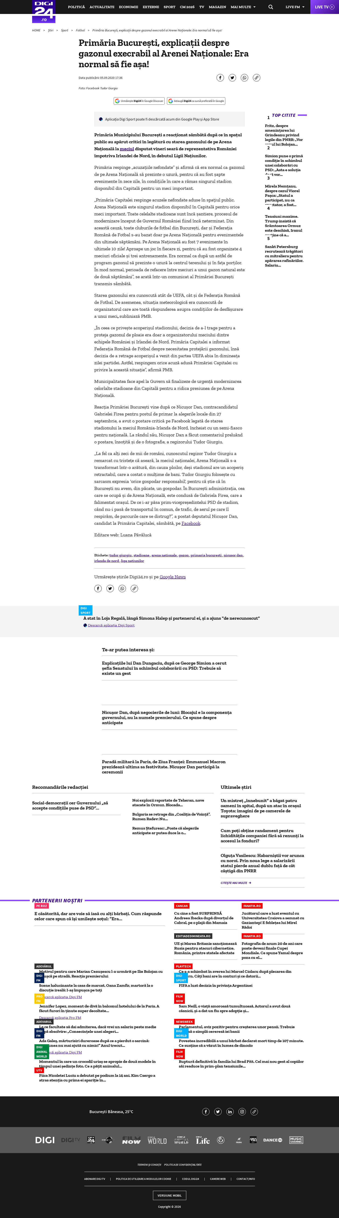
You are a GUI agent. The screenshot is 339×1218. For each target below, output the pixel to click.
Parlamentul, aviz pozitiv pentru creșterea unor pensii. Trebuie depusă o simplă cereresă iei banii (237, 1029)
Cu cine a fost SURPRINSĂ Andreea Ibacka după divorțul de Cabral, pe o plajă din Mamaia (204, 918)
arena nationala (164, 555)
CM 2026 (187, 7)
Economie (128, 7)
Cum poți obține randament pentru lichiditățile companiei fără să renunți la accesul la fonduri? (262, 835)
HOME (36, 30)
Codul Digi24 (190, 1179)
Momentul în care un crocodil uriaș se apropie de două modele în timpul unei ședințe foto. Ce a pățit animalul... (97, 1064)
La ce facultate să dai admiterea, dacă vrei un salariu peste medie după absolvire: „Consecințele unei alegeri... (97, 1029)
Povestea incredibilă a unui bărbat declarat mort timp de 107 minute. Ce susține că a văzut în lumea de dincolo (241, 1043)
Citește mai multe (234, 883)
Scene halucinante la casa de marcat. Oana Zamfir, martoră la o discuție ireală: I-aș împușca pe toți (96, 988)
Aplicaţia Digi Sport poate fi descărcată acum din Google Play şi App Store (162, 119)
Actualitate (102, 7)
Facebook (191, 523)
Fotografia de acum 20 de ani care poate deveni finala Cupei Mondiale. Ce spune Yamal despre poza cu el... (272, 950)
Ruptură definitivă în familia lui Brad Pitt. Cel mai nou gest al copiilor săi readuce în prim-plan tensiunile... (241, 1064)
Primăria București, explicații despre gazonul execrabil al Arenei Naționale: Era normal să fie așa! (157, 30)
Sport (169, 7)
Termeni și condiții (149, 1164)
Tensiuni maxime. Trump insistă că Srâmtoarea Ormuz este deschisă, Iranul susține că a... (283, 226)
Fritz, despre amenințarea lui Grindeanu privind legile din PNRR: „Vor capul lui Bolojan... (284, 135)
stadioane (142, 555)
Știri (51, 30)
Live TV (322, 7)
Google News (173, 576)
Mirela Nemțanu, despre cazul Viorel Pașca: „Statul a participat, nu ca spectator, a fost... (282, 195)
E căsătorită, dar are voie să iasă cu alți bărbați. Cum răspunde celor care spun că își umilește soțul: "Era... (98, 916)
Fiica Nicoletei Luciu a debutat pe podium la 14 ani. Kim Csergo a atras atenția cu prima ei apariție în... (97, 1078)
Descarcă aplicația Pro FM (60, 1017)
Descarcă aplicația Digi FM (60, 997)
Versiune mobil (170, 1195)
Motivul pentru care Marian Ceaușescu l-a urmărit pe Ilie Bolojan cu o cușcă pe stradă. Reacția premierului (101, 974)
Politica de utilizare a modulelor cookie (143, 1179)
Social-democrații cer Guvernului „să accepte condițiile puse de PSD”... (70, 805)
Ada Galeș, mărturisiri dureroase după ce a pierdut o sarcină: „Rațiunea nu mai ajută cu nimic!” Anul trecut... (94, 1043)
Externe (151, 7)
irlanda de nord (107, 561)
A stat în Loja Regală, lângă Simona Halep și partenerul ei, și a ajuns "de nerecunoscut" (171, 618)
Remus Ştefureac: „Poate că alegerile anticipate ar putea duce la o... (165, 830)
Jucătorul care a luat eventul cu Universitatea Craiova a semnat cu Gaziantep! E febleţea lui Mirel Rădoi (273, 920)
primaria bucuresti (206, 555)
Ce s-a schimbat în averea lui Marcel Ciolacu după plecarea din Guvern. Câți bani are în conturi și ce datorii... (235, 974)
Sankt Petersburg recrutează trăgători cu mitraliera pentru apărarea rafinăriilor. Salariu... (284, 256)
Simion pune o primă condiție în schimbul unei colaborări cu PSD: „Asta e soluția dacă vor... (284, 165)
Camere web (218, 1179)
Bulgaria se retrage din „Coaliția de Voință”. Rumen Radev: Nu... (171, 816)
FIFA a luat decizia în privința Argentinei (215, 985)
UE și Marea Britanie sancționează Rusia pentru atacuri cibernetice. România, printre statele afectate (205, 948)
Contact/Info (246, 1179)
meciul (127, 148)
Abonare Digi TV (94, 1179)
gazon (184, 555)
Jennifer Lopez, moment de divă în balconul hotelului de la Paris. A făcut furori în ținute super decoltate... (99, 1008)
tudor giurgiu (120, 555)
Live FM (293, 7)
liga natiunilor (132, 561)
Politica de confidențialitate (183, 1164)
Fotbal (80, 30)
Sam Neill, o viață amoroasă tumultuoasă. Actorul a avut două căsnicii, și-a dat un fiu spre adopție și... (234, 1008)
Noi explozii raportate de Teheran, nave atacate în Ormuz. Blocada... (168, 802)
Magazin (217, 7)
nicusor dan (233, 555)
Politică (76, 7)
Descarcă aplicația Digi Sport (111, 625)
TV (201, 7)
